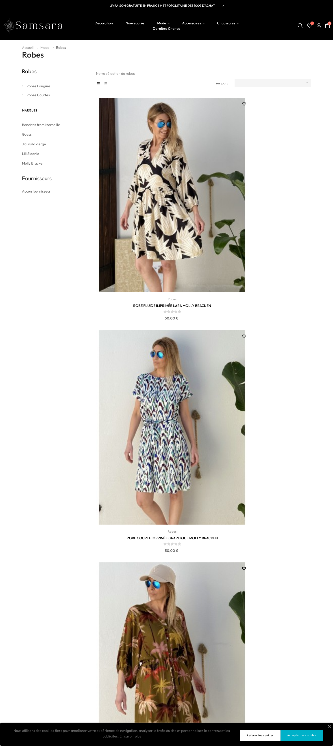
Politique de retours (276, 685)
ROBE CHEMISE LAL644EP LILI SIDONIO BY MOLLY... (277, 444)
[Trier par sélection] (273, 83)
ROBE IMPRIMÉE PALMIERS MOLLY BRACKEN (277, 197)
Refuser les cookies (260, 735)
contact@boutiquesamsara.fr (42, 672)
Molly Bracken (33, 163)
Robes (29, 71)
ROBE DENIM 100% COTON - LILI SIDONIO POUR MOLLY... (203, 568)
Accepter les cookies (301, 735)
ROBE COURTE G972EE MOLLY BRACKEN (277, 320)
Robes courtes (38, 95)
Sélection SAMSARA (159, 665)
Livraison (268, 665)
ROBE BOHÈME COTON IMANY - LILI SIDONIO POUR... (129, 568)
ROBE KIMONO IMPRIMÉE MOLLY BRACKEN (203, 320)
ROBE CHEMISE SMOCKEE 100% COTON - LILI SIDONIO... (129, 444)
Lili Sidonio (30, 153)
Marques (29, 110)
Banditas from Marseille (41, 124)
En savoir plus (130, 736)
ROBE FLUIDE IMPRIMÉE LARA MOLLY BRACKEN (129, 197)
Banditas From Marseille (162, 672)
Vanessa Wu (152, 692)
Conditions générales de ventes (286, 678)
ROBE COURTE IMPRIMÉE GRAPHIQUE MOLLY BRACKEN (203, 197)
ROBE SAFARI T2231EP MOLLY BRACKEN (129, 320)
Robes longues (38, 86)
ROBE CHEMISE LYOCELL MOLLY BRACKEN (277, 568)
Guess (27, 134)
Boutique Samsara (35, 664)
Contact (267, 692)
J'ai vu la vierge (34, 144)
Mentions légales (274, 672)
